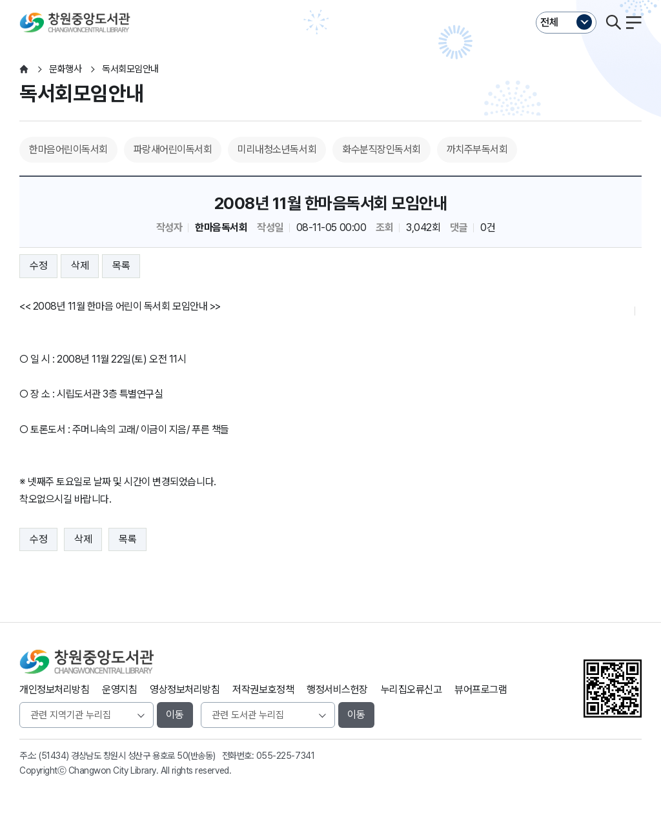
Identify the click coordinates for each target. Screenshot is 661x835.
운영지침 (119, 689)
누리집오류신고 (411, 689)
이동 (175, 715)
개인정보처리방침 (54, 689)
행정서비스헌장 (337, 689)
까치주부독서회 (477, 149)
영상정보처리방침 (184, 689)
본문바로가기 (330, 0)
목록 (121, 265)
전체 (549, 22)
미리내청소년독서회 (277, 149)
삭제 (79, 265)
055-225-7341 (285, 755)
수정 (38, 265)
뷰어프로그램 (480, 689)
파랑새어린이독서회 (173, 149)
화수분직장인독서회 (381, 149)
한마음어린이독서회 (68, 149)
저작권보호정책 (263, 689)
